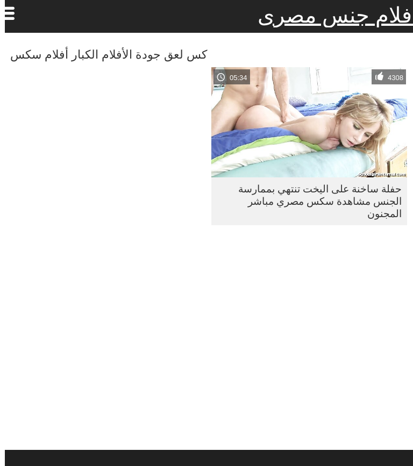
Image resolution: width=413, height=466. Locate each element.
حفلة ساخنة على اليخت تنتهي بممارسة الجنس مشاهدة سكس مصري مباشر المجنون (315, 201)
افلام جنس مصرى (333, 15)
